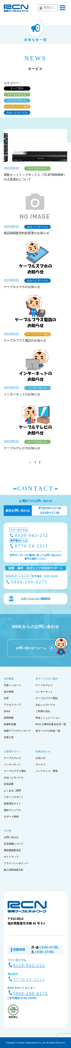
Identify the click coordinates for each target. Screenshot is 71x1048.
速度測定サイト (12, 803)
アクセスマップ (12, 704)
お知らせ (40, 758)
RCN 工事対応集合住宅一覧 (51, 724)
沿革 (6, 698)
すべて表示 (17, 88)
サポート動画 (11, 816)
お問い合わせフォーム (31, 648)
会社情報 (9, 691)
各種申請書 (10, 724)
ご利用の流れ (43, 711)
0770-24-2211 (31, 545)
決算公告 (9, 737)
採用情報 (9, 717)
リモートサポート (13, 797)
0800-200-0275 (29, 581)
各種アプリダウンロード (17, 730)
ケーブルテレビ (17, 94)
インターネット (17, 100)
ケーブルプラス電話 (17, 106)
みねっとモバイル (17, 112)
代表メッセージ (12, 685)
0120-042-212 (31, 535)
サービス (40, 764)
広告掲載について (13, 843)
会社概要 (9, 678)
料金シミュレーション (48, 717)
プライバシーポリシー (16, 863)
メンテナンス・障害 (47, 771)
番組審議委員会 (12, 850)
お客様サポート (12, 751)
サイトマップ (11, 856)
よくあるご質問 (12, 790)
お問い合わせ (11, 837)
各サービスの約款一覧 (48, 730)
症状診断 (9, 784)
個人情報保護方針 (13, 869)
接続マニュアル (12, 810)
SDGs (7, 711)
